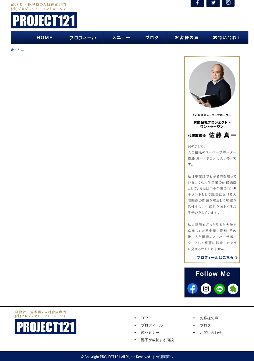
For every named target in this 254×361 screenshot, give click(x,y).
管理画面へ (164, 357)
